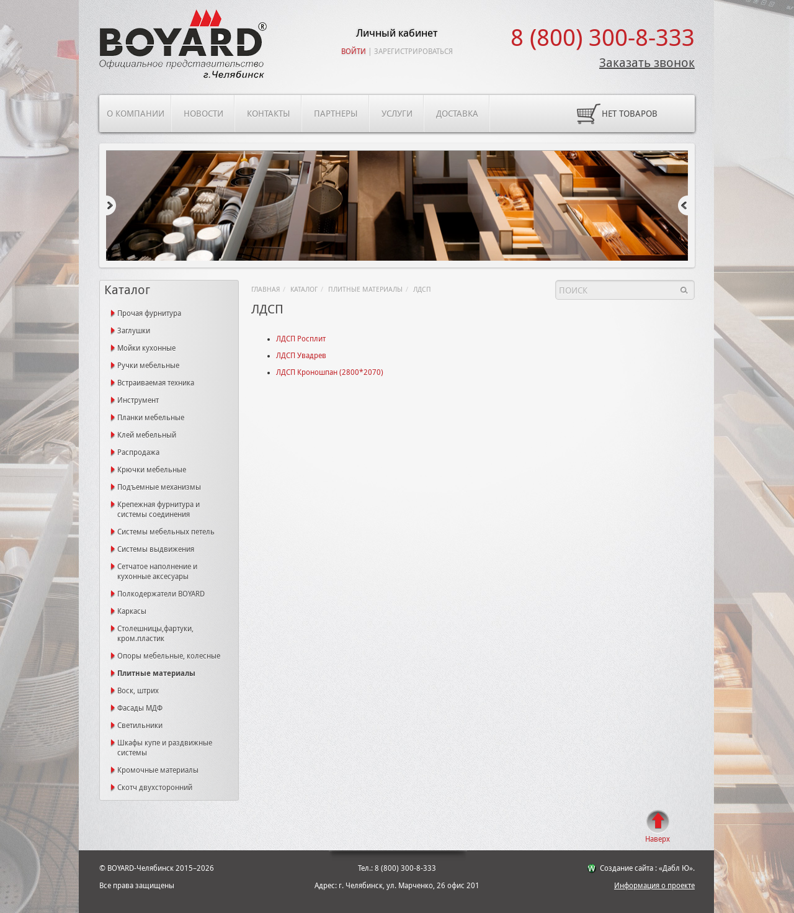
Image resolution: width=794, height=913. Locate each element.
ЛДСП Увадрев (301, 355)
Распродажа (138, 452)
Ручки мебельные (148, 365)
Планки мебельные (150, 417)
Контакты (268, 114)
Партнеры (336, 114)
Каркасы (131, 611)
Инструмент (138, 400)
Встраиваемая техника (155, 383)
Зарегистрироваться (413, 51)
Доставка (457, 114)
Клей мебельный (146, 435)
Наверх (657, 839)
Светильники (140, 725)
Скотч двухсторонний (154, 787)
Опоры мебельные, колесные (168, 656)
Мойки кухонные (146, 348)
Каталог (304, 290)
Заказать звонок (647, 62)
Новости (203, 114)
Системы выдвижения (155, 549)
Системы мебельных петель (166, 532)
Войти (353, 51)
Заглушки (133, 330)
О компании (135, 114)
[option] (397, 206)
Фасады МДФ (140, 708)
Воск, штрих (138, 690)
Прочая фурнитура (149, 313)
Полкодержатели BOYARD (161, 594)
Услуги (397, 114)
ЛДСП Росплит (301, 339)
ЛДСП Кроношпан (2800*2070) (329, 372)
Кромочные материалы (157, 770)
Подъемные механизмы (159, 487)
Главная (265, 290)
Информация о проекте (654, 885)
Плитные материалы (365, 290)
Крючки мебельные (151, 469)
